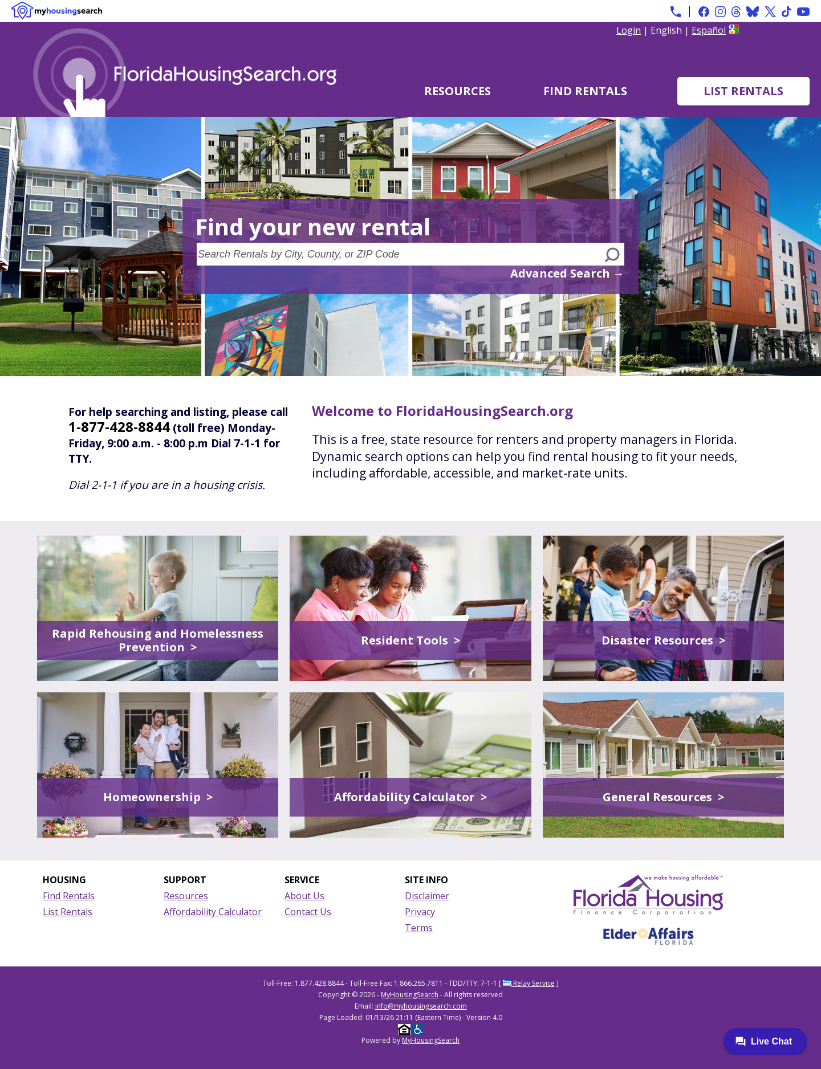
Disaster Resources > (663, 640)
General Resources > (663, 797)
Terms (419, 927)
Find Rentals (585, 91)
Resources (457, 91)
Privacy (420, 911)
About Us (304, 896)
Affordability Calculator (213, 911)
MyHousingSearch (409, 994)
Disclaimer (427, 896)
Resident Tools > (410, 640)
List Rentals (743, 91)
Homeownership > (158, 797)
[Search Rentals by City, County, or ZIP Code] (399, 254)
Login (628, 30)
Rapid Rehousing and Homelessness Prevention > (157, 640)
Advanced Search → (567, 273)
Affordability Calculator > (410, 797)
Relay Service (529, 983)
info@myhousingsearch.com (421, 1006)
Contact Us (307, 911)
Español (709, 30)
